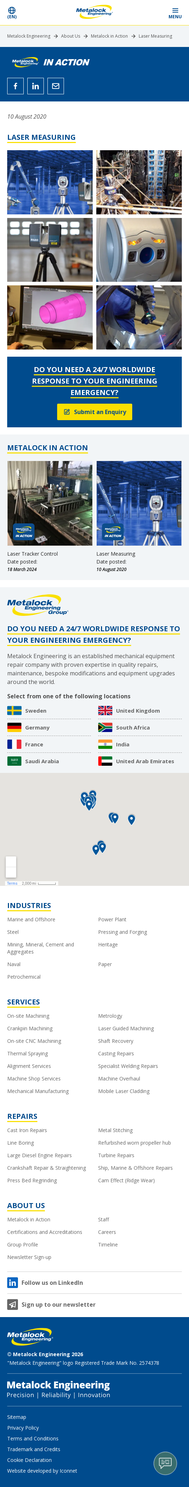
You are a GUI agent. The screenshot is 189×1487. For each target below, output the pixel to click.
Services (23, 1002)
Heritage (108, 944)
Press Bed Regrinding (32, 1180)
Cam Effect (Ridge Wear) (126, 1180)
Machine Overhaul (119, 1078)
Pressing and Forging (122, 931)
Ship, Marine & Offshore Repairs (135, 1167)
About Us (70, 36)
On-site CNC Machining (34, 1040)
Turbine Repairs (116, 1155)
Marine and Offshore (31, 919)
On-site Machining (28, 1015)
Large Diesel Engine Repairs (39, 1155)
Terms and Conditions (33, 1438)
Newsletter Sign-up (29, 1257)
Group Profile (22, 1244)
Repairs (22, 1116)
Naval (13, 964)
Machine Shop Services (34, 1078)
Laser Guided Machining (126, 1028)
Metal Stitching (115, 1130)
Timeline (108, 1244)
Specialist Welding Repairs (128, 1066)
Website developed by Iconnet (42, 1470)
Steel (13, 931)
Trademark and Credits (33, 1449)
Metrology (110, 1015)
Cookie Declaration (29, 1460)
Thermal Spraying (27, 1053)
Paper (105, 964)
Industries (29, 905)
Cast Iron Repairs (27, 1130)
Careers (107, 1232)
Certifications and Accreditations (44, 1232)
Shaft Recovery (115, 1040)
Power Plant (112, 919)
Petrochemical (24, 976)
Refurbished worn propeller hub (134, 1142)
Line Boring (20, 1142)
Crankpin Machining (29, 1028)
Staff (103, 1219)
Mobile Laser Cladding (123, 1091)
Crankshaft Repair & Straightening (46, 1167)
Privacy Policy (23, 1427)
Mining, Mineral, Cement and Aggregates (40, 948)
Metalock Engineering (28, 36)
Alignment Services (29, 1066)
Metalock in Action (109, 36)
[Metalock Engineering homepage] (94, 13)
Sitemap (16, 1417)
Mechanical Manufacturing (38, 1091)
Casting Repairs (116, 1053)
